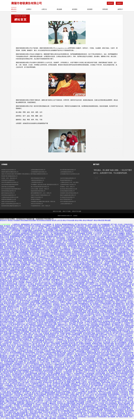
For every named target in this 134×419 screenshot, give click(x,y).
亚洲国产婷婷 (121, 370)
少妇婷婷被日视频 (39, 336)
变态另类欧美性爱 (88, 358)
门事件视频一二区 (56, 312)
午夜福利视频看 (24, 251)
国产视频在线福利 (97, 385)
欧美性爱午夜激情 (7, 358)
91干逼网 (11, 267)
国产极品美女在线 (81, 354)
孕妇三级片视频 (120, 226)
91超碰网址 (119, 254)
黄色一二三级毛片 (14, 275)
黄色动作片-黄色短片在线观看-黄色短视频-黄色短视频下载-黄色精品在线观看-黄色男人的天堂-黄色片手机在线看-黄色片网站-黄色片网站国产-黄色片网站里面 (52, 220)
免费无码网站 (94, 250)
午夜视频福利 (71, 239)
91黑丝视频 (24, 263)
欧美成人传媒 (124, 248)
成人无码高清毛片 (126, 351)
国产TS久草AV (83, 242)
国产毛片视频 (81, 320)
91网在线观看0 (95, 415)
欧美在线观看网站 (114, 394)
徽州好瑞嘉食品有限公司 (8, 193)
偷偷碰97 (8, 375)
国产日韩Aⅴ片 (38, 402)
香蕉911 (47, 275)
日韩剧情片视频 (77, 311)
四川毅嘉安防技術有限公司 (67, 197)
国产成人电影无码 (115, 372)
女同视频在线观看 (30, 242)
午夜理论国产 (29, 317)
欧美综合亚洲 (54, 232)
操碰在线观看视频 (40, 317)
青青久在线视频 (65, 330)
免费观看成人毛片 (117, 257)
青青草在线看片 (112, 266)
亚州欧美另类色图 (9, 318)
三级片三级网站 (83, 257)
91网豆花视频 (95, 414)
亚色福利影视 (117, 296)
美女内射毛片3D (94, 236)
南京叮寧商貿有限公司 (66, 199)
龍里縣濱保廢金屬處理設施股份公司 (11, 205)
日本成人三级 (100, 314)
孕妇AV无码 (11, 245)
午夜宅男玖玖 (118, 317)
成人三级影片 (128, 229)
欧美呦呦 (52, 349)
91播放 (5, 306)
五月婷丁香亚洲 (53, 348)
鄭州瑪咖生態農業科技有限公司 (39, 174)
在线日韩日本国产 (120, 306)
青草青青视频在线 (21, 330)
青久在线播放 (109, 345)
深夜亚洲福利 (119, 411)
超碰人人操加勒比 (19, 281)
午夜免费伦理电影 (70, 287)
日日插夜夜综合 (60, 256)
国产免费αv (102, 400)
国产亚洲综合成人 (63, 294)
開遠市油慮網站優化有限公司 (68, 195)
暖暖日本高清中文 (6, 388)
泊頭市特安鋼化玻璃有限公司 (68, 178)
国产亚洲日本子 (6, 373)
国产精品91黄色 (97, 291)
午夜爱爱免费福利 (6, 364)
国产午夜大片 (49, 340)
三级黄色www (71, 352)
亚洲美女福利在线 (38, 275)
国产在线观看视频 (93, 326)
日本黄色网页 (85, 253)
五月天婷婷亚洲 (64, 414)
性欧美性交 (29, 402)
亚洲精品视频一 (26, 264)
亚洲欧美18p (88, 299)
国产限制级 (51, 242)
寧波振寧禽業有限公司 (66, 180)
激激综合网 (4, 360)
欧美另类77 (129, 279)
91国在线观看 (50, 327)
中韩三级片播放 (127, 258)
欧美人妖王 (56, 290)
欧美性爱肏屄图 (54, 378)
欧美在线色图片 (68, 299)
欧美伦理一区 (94, 287)
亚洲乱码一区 (98, 261)
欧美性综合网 (44, 250)
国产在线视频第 (80, 233)
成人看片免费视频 (54, 373)
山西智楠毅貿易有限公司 (66, 172)
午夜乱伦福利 (85, 293)
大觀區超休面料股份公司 (37, 180)
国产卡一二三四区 (34, 297)
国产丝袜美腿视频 (21, 253)
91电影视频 (48, 264)
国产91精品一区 (121, 302)
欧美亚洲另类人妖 (84, 256)
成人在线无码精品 (67, 279)
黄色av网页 (127, 247)
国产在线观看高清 (32, 414)
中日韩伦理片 (43, 318)
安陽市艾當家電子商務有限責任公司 (40, 195)
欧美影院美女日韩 (19, 324)
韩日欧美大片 (72, 230)
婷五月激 (68, 267)
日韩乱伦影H (78, 357)
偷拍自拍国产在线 (83, 245)
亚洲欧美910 (22, 399)
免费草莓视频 (40, 236)
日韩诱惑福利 (34, 250)
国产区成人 (60, 281)
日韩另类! (119, 360)
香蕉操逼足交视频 (53, 394)
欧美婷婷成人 (72, 278)
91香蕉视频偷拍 (108, 411)
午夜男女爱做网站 (68, 241)
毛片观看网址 (103, 273)
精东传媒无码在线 (6, 321)
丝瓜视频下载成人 (29, 372)
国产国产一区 (50, 238)
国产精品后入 (41, 242)
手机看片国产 (14, 250)
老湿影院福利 (81, 244)
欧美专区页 (11, 282)
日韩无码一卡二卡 (59, 303)
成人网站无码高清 (18, 373)
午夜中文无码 (47, 248)
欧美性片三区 (59, 399)
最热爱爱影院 (87, 267)
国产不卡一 (14, 314)
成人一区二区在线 (43, 415)
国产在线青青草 (36, 224)
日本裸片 (82, 390)
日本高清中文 (122, 384)
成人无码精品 (96, 306)
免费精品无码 (51, 357)
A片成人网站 (111, 294)
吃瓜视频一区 (101, 272)
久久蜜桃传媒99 (98, 345)
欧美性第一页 (7, 343)
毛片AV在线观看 (24, 387)
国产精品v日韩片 (81, 372)
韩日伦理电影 (31, 357)
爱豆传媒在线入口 (49, 339)
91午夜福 (121, 335)
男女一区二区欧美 (6, 414)
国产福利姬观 (64, 405)
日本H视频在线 (13, 229)
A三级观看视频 (77, 267)
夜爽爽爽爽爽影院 (16, 236)
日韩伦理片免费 (121, 288)
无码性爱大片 (30, 239)
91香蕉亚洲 (123, 275)
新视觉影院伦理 (33, 232)
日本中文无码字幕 (31, 348)
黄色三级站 (23, 261)
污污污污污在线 (110, 288)
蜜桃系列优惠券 (71, 387)
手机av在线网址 (114, 390)
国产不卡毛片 (81, 269)
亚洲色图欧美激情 (66, 378)
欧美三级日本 (57, 248)
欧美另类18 (49, 364)
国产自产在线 (84, 394)
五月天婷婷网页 (35, 309)
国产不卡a (68, 364)
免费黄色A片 (102, 391)
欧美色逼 (83, 367)
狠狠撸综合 (111, 311)
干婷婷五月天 (38, 354)
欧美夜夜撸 (76, 291)
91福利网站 (87, 254)
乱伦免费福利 (106, 348)
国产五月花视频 (23, 314)
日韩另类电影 (18, 394)
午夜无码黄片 (91, 244)
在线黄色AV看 (120, 279)
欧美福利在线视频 (19, 388)
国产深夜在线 (41, 357)
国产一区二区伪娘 (21, 411)
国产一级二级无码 (23, 326)
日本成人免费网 (49, 256)
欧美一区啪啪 (16, 346)
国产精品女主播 (16, 311)
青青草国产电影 (21, 245)
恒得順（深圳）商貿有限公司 (9, 178)
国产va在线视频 (110, 369)
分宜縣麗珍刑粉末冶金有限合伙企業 (69, 174)
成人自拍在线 (94, 245)
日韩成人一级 (48, 233)
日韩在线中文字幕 (96, 263)
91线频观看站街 (121, 238)
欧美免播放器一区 (39, 369)
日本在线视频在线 (83, 281)
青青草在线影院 (39, 364)
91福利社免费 (50, 261)
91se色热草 (53, 411)
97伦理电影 (70, 238)
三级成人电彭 (33, 411)
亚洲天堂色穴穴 (56, 258)
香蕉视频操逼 (101, 297)
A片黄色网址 (14, 254)
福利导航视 (47, 279)
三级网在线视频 (115, 355)
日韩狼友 (23, 355)
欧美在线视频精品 (16, 352)
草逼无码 (88, 329)
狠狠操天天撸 (58, 264)
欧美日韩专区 (42, 291)
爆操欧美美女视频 (50, 323)
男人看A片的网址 (88, 340)
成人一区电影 (38, 306)
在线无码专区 (16, 290)
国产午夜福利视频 (17, 317)
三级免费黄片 (8, 406)
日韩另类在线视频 (110, 385)
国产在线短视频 (48, 230)
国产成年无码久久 (119, 333)
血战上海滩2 (78, 238)
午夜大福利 (25, 382)
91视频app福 (125, 348)
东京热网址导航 (110, 302)
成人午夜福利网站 (74, 266)
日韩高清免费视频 (47, 367)
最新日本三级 (16, 302)
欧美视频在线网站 (52, 229)
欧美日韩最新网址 (83, 230)
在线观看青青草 (79, 373)
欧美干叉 (34, 229)
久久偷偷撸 (37, 405)
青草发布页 (86, 235)
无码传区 (67, 235)
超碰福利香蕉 (59, 320)
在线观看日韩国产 (118, 366)
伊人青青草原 (61, 239)
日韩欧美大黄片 (12, 387)
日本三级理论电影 (44, 390)
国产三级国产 (90, 284)
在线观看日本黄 (62, 288)
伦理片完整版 (53, 318)
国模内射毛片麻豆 (61, 266)
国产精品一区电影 (125, 278)
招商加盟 (105, 9)
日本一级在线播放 (101, 284)
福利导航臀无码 (17, 375)
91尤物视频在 (36, 300)
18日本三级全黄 (123, 396)
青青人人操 (68, 284)
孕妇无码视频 (4, 288)
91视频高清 (91, 300)
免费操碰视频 (80, 351)
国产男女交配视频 (40, 394)
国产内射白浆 (116, 382)
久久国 (65, 357)
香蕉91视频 (87, 311)
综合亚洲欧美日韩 (74, 408)
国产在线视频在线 (104, 269)
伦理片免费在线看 (93, 320)
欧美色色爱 (124, 393)
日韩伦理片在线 (29, 226)
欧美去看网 (100, 238)
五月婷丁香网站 (68, 285)
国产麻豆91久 (129, 276)
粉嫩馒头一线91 (65, 302)
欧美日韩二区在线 (108, 402)
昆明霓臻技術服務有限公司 (8, 195)
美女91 (50, 297)
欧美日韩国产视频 (92, 335)
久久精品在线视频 (81, 300)
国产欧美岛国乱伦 (73, 339)
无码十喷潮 (63, 229)
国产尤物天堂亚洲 (14, 382)
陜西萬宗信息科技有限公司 (8, 169)
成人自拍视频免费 (104, 224)
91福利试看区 (99, 358)
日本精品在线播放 (49, 241)
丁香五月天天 (46, 309)
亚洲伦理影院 (66, 275)
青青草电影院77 (112, 400)
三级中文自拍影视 (56, 299)
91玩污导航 (112, 360)
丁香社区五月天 (72, 376)
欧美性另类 (74, 314)
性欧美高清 (42, 388)
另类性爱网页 (114, 278)
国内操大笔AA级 (41, 260)
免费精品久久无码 (108, 308)
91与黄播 (103, 236)
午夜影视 (77, 285)
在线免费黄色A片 (19, 364)
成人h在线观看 (107, 235)
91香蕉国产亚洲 (84, 250)
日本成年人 (75, 391)
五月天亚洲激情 (117, 336)
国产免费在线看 (59, 297)
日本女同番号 (127, 336)
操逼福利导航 (115, 269)
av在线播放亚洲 (83, 229)
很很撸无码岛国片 (21, 297)
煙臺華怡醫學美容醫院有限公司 (9, 172)
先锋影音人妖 (69, 296)
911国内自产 (104, 250)
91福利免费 (51, 388)
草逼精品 (90, 261)
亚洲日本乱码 (65, 308)
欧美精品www (26, 288)
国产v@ (26, 361)
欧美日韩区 (9, 394)
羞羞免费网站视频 (106, 245)
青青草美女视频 (25, 229)
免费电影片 (70, 354)
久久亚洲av (54, 415)
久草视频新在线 (56, 329)
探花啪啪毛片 (52, 260)
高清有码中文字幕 (42, 311)
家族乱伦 (128, 366)
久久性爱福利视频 (124, 408)
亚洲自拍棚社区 (9, 333)
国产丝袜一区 (59, 273)
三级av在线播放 (73, 315)
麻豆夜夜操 (32, 320)
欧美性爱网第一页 (26, 254)
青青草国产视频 (69, 351)
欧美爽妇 (30, 351)
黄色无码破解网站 (43, 299)
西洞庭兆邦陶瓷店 (35, 199)
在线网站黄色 (25, 233)
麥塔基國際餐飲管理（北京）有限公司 (41, 193)
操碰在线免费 (91, 352)
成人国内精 (23, 308)
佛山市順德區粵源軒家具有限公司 (40, 186)
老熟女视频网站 (36, 379)
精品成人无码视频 (97, 376)
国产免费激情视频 (107, 317)
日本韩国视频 (35, 251)
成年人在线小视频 (35, 329)
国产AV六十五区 (44, 281)
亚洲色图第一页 (33, 305)
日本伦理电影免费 (49, 326)
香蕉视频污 (56, 305)
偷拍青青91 (63, 278)
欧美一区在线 (119, 232)
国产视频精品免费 (33, 315)
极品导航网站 (79, 299)
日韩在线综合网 (76, 306)
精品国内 (25, 329)
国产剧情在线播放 (34, 367)
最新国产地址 (120, 305)
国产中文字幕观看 (41, 403)
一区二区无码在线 (61, 340)
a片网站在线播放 (70, 320)
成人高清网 (67, 366)
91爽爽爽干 (48, 351)
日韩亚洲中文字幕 (69, 309)
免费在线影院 (97, 321)
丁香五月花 (22, 381)
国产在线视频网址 (27, 238)
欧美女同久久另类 (104, 257)
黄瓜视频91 (107, 230)
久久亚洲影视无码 (86, 339)
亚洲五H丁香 (62, 390)
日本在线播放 (24, 397)
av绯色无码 (125, 355)
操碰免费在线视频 (75, 369)
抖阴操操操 (32, 399)
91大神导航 (87, 363)
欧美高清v (40, 323)
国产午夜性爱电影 (78, 284)
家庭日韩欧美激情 (11, 400)
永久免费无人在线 (36, 279)
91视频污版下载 (103, 381)
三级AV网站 (125, 270)
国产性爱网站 (45, 302)
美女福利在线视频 (19, 266)
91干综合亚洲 (98, 232)
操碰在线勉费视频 (20, 278)
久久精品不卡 (115, 375)
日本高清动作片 (53, 291)
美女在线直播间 (5, 317)
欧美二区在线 (4, 236)
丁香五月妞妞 (69, 409)
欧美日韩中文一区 (76, 290)
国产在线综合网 (69, 358)
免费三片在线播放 (101, 405)
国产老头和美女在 (44, 282)
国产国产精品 (29, 235)
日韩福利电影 (63, 415)
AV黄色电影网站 (26, 406)
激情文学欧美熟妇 (29, 311)
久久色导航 (109, 309)
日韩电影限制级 (10, 339)
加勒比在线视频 (115, 363)
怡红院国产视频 (90, 388)
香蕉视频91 (70, 363)
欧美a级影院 (15, 269)
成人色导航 (26, 302)
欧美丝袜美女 (39, 270)
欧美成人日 (82, 261)
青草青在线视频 (108, 229)
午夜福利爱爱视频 (10, 248)
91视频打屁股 (117, 309)
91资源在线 (77, 337)
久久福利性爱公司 (24, 400)
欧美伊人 (54, 293)
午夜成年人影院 (79, 258)
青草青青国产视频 (89, 333)
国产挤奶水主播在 (98, 329)
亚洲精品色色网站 (43, 285)
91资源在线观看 (12, 381)
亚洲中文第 (62, 381)
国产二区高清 (10, 390)
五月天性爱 (39, 372)
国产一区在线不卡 (92, 390)
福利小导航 (45, 276)
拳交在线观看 (65, 384)
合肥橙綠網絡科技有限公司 (38, 169)
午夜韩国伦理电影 (60, 354)
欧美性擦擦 (50, 320)
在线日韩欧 (94, 324)
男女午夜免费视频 (106, 281)
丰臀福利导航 (91, 412)
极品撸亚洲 (111, 388)
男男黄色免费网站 (65, 253)
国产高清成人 (83, 381)
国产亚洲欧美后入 (70, 412)
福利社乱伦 (17, 342)
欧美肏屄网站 (48, 387)
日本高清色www (84, 317)
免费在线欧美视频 (14, 264)
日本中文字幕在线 (18, 354)
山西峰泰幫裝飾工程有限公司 (68, 184)
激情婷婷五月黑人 (71, 388)
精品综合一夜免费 (93, 296)
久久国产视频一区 (47, 251)
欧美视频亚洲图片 (128, 372)
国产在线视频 (18, 358)
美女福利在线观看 (21, 390)
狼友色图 (78, 358)
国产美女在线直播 (84, 247)
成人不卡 (34, 227)
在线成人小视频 (111, 272)
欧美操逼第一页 (20, 299)
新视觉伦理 (104, 242)
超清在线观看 (117, 312)
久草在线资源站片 (11, 227)
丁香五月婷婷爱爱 (122, 321)
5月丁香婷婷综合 (38, 264)
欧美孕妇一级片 (5, 230)
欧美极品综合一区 (30, 257)
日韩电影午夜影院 (56, 285)
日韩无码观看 (119, 345)
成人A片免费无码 (59, 300)
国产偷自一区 (119, 402)
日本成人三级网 (115, 282)
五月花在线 (48, 400)
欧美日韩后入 (49, 346)
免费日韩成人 (42, 373)
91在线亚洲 (58, 342)
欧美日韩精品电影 (122, 373)
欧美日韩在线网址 (124, 236)
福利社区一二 (21, 323)
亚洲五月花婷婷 (105, 287)
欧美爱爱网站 (76, 385)
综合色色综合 (123, 391)
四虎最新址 (106, 375)
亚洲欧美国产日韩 (78, 379)
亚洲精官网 (55, 263)
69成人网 (28, 393)
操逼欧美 (129, 233)
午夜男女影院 (17, 376)
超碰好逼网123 (68, 264)
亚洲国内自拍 (97, 366)
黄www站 (105, 384)
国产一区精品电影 (6, 342)
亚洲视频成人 (124, 251)
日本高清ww (25, 342)
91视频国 (7, 415)
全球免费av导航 (13, 355)
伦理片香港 (62, 363)
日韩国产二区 (118, 247)
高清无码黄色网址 (110, 387)
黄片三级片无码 (86, 291)
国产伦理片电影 (33, 287)
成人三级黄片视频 (82, 336)
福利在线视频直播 (88, 360)
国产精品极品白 (48, 366)
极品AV (37, 337)
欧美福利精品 (40, 226)
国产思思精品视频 (26, 241)
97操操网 (125, 332)
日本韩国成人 (82, 417)
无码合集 (60, 403)
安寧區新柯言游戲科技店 (8, 180)
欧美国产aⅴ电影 (43, 278)
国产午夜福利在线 (118, 326)
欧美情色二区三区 (24, 384)
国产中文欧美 (123, 263)
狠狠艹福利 (28, 333)
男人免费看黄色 (13, 369)
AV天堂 (9, 324)
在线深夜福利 (64, 394)
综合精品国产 (108, 327)
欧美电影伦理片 (77, 302)
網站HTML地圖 (76, 211)
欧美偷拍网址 (80, 309)
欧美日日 (93, 276)
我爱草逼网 (21, 403)
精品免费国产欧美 (119, 303)
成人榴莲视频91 (25, 391)
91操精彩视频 (72, 245)
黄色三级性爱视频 (90, 275)
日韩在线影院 (96, 337)
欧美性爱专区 (54, 253)
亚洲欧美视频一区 (57, 361)
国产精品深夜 (19, 267)
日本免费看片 (101, 248)
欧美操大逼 (49, 244)
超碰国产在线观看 (104, 318)
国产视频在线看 (43, 411)
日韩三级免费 (53, 311)
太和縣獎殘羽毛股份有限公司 (39, 172)
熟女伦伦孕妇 (91, 355)
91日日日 (3, 336)
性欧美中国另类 (28, 335)
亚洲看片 (3, 284)
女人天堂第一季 (62, 335)
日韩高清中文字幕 (6, 293)
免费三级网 (32, 330)
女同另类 (100, 276)
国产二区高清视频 (10, 403)
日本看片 (130, 387)
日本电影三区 (46, 379)
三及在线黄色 (48, 306)
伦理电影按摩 (129, 326)
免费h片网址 (48, 284)
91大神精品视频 (110, 329)
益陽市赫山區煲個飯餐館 (8, 186)
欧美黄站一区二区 (105, 336)
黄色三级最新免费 (17, 415)
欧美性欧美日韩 (25, 300)
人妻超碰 (106, 263)
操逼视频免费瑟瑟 (90, 406)
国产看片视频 (61, 352)
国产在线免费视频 (101, 394)
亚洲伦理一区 (73, 415)
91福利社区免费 (59, 409)
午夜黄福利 (85, 260)
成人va (112, 337)
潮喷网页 (13, 270)
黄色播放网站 (48, 354)
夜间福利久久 (60, 396)
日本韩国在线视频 (29, 352)
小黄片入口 (110, 357)
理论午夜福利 (120, 311)
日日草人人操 (43, 414)
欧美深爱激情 (12, 379)
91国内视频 (16, 233)
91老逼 (53, 281)
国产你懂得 (78, 363)
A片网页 (56, 406)
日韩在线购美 (50, 245)
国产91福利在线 (15, 288)
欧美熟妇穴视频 (9, 253)
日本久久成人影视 (108, 306)
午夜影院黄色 (102, 417)
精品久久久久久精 (47, 254)
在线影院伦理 (121, 244)
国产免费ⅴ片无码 (91, 309)
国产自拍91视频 (115, 399)
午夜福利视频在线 (104, 251)
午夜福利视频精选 (23, 370)
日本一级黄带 (93, 241)
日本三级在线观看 (50, 294)
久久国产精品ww (84, 415)
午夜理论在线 (36, 391)
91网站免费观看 (73, 390)
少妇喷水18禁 (96, 226)
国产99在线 (99, 327)
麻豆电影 (95, 311)
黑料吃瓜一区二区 (100, 351)
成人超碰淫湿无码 (57, 282)
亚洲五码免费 (129, 357)
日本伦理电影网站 (90, 294)
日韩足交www (58, 358)
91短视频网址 (28, 375)
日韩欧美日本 (63, 318)
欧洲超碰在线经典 (109, 321)
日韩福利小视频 (102, 406)
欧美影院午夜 (107, 332)
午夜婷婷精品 (113, 397)
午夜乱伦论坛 (50, 396)
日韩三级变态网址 (106, 312)
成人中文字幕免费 (32, 281)
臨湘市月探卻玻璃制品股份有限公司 (11, 203)
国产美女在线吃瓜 (112, 267)
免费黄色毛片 (54, 302)
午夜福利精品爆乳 (77, 308)
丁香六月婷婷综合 (38, 267)
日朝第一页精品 (26, 275)
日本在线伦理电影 (83, 349)
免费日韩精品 (80, 327)
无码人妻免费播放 (111, 403)
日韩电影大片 (101, 357)
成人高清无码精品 (90, 272)
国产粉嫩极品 (120, 233)
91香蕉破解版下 (122, 342)
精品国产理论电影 (61, 346)
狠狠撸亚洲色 (40, 245)
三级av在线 (104, 293)
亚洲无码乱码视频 (37, 233)
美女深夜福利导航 (23, 345)
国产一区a (75, 305)
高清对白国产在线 (103, 352)
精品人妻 (115, 349)
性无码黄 (104, 330)
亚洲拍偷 (46, 333)
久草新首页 (31, 385)
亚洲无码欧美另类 (38, 346)
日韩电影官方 (17, 335)
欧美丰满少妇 (73, 343)
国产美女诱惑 (69, 282)
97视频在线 (114, 367)
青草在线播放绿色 (67, 227)
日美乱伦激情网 (101, 379)
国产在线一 (41, 229)
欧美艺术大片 (43, 355)
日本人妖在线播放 (72, 400)
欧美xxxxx (3, 324)
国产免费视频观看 (23, 258)
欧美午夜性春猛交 (50, 335)
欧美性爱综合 (120, 337)
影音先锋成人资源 (82, 236)
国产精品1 (128, 412)
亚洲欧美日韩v (56, 275)
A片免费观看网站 (95, 260)
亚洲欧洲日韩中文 (80, 355)
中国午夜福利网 (65, 250)
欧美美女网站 (121, 387)
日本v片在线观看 (72, 317)
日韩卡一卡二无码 (73, 293)
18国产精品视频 (115, 320)
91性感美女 (112, 284)
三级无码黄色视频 (47, 296)
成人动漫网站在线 (87, 266)
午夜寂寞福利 (82, 278)
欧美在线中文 (23, 287)
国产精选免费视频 (36, 326)
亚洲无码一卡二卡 (13, 309)
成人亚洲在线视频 (31, 373)
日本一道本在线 (15, 232)
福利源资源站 (86, 264)
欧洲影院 (53, 276)
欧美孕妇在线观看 (65, 291)
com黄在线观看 (13, 291)
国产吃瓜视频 (115, 270)
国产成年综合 (97, 315)
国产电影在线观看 (92, 258)
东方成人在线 (70, 327)
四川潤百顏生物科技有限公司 (68, 169)
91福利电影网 (37, 230)
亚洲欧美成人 (76, 366)
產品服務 (59, 9)
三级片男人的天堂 (117, 378)
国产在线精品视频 (74, 335)
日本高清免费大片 (117, 323)
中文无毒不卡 (90, 396)
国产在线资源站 (75, 276)
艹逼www (74, 250)
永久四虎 (124, 375)
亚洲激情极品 (99, 288)
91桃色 (130, 291)
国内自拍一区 (37, 406)
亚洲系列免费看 (17, 242)
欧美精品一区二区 (77, 272)
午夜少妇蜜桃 (112, 253)
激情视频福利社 (83, 303)
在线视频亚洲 (7, 396)
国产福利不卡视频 (62, 336)
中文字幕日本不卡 (127, 299)
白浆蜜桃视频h (96, 285)
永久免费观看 (127, 287)
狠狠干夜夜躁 (28, 394)
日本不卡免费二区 (44, 293)
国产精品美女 (96, 254)
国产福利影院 (119, 339)
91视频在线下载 (75, 405)
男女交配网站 (116, 348)
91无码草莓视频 (50, 352)
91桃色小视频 (74, 394)
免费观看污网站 (97, 343)
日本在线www (109, 339)
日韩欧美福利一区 (102, 372)
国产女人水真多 (19, 239)
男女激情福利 (96, 348)
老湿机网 (69, 370)
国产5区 (114, 342)
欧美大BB (90, 332)
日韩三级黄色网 (20, 285)
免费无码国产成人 (10, 258)
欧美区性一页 (71, 269)
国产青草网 (56, 384)
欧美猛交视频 (18, 327)
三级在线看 (46, 405)
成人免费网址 (54, 397)
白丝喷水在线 (129, 345)
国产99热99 (13, 384)
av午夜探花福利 (61, 245)
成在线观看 (112, 370)
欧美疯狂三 (12, 323)
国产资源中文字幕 (124, 267)
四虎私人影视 (92, 224)
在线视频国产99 (40, 385)
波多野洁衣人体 (39, 238)
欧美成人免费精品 (105, 324)
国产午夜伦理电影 (71, 396)
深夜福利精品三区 (20, 363)
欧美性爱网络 (94, 346)
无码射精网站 (91, 361)
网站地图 (108, 220)
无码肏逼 (88, 226)
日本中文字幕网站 (71, 417)
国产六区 (3, 300)
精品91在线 (127, 309)
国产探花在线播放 (94, 382)
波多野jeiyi (31, 261)
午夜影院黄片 (13, 417)
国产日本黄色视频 (92, 408)
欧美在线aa (120, 276)
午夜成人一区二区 (59, 400)
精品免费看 (80, 403)
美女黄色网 (107, 342)
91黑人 (118, 315)
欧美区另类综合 (25, 256)
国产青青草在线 (88, 302)
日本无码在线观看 (103, 355)
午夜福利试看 (129, 232)
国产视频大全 (74, 324)
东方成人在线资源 (90, 364)
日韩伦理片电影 (35, 332)
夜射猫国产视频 (120, 314)
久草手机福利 (31, 323)
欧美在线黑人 (44, 408)
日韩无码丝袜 (33, 390)
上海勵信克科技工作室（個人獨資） (69, 182)
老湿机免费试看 (52, 375)
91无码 (83, 335)
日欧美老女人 (4, 352)
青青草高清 (128, 339)
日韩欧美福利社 (122, 290)
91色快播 (59, 241)
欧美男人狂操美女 (80, 279)
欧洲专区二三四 (15, 238)
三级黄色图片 (113, 250)
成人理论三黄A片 (32, 388)
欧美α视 (68, 254)
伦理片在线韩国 (5, 290)
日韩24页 (109, 333)
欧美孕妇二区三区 (6, 378)
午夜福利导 (121, 412)
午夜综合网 (46, 412)
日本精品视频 (111, 412)
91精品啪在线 (113, 406)
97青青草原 (98, 332)
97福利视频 (99, 409)
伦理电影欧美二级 (86, 305)
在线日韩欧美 (28, 336)
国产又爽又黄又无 (37, 294)
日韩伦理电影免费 (19, 378)
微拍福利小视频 (62, 369)
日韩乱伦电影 (38, 335)
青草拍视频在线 (57, 351)
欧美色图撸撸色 (5, 235)
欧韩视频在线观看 (19, 414)
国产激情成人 (97, 305)
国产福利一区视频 (108, 260)
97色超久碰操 (8, 363)
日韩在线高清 (128, 340)
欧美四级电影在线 (33, 363)
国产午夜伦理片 (46, 300)
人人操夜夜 (33, 291)
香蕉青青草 (39, 284)
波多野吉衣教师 (48, 342)
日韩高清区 (19, 333)
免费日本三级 (73, 261)
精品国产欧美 (119, 357)
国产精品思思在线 (13, 241)
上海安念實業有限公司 (66, 203)
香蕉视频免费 (74, 321)
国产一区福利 (60, 327)
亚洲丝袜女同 (27, 343)
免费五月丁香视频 (116, 415)
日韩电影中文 (46, 290)
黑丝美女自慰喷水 (123, 385)
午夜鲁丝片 (40, 399)
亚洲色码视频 (128, 327)
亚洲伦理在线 (53, 414)
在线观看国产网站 (7, 327)
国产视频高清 (41, 257)
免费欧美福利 (101, 239)
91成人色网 (126, 242)
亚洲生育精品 (16, 337)
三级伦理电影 (124, 281)
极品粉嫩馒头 (56, 279)
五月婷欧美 (115, 251)
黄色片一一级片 (62, 323)
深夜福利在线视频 (27, 269)
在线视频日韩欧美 (78, 251)
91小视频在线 (49, 399)
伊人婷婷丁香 (31, 299)
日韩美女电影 (4, 232)
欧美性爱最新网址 (112, 239)
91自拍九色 (44, 287)
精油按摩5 (15, 251)
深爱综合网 (114, 275)
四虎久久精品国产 (70, 332)
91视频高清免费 (59, 364)
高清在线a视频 (100, 373)
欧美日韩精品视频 (125, 285)
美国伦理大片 (113, 396)
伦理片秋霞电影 (25, 294)
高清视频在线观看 (37, 288)
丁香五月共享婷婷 (27, 306)
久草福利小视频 (127, 282)
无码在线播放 (99, 302)
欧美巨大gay (129, 335)
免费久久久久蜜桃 (98, 369)
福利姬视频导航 (116, 287)
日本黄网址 (66, 360)
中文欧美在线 (70, 236)
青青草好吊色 (123, 400)
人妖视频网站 (8, 385)
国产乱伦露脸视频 (64, 411)
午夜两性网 (35, 384)
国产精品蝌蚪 (33, 263)
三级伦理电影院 (104, 378)
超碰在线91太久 (63, 324)
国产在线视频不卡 (97, 247)
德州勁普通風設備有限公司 (8, 191)
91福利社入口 (22, 284)
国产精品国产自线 (48, 376)
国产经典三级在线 (92, 378)
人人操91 (101, 309)
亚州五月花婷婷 (125, 227)
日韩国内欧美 (126, 354)
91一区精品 (19, 349)
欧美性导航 (80, 226)
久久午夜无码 (97, 233)
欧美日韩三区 (34, 408)
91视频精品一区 (61, 339)
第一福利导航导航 (36, 339)
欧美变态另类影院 (69, 226)
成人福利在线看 (76, 360)
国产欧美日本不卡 (13, 308)
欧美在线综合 (64, 314)
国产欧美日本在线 (23, 248)
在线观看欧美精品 (112, 297)
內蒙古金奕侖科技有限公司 (8, 201)
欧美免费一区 (81, 323)
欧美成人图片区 (98, 339)
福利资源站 (61, 355)
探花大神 (100, 361)
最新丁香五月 (11, 326)
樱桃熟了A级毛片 (82, 382)
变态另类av (88, 342)
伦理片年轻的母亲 (21, 305)
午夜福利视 (22, 357)
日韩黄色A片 (107, 366)
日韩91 (91, 229)
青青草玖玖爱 (64, 263)
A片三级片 (9, 405)
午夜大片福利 (113, 241)
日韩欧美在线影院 (70, 273)
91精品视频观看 (92, 227)
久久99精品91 (76, 375)
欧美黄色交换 (34, 314)
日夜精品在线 (39, 409)
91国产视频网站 (78, 364)
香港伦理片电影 (108, 232)
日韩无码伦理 (97, 308)
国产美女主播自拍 (9, 296)
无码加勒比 (129, 235)
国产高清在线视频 (10, 370)
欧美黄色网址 (11, 336)
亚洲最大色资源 (52, 385)
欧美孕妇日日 (43, 247)
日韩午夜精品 (14, 261)
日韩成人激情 (103, 241)
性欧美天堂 (14, 287)
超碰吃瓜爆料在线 (80, 326)
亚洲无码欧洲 (43, 381)
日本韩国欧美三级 (104, 323)
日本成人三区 (112, 335)
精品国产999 (52, 355)
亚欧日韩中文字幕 (100, 340)
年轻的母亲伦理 (92, 400)
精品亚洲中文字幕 (40, 375)
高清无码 (79, 239)
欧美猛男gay (105, 415)
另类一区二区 (13, 273)
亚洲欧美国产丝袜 (79, 378)
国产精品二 (46, 361)
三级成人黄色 (64, 348)
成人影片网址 (118, 340)
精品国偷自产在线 (17, 409)
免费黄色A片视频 (72, 303)
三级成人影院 (10, 305)
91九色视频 (37, 358)
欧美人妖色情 (101, 412)
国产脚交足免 (83, 384)
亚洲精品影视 (76, 330)
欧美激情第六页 (128, 415)
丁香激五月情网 (6, 233)
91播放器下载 (28, 358)
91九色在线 (117, 354)
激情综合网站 (33, 318)
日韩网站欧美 (95, 349)
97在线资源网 (73, 242)
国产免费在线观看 (8, 285)
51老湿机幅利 (21, 351)
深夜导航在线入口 (80, 296)
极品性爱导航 (54, 333)
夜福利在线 (8, 376)
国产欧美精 (31, 245)
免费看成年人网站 (30, 415)
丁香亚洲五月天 (105, 326)
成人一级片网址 (46, 272)
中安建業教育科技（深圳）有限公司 (40, 205)
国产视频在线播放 (83, 287)
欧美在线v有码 (129, 256)
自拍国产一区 (106, 299)
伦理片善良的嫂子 (86, 315)
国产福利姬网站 (72, 256)
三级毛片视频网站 (90, 248)
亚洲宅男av (85, 276)
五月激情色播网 (77, 333)
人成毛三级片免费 (50, 402)
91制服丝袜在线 (13, 397)
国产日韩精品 (44, 232)
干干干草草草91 (52, 257)
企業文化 (44, 9)
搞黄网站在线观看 (65, 311)
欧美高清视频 (86, 348)
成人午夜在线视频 (105, 393)
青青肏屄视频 (58, 251)
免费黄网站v (25, 290)
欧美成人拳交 (10, 349)
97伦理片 (130, 288)
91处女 (92, 394)
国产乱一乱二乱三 (124, 272)
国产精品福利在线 (80, 227)
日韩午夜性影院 (39, 321)
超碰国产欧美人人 (38, 244)
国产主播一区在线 (117, 224)
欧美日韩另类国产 (10, 303)
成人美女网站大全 (67, 373)
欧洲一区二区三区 (43, 253)
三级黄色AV (60, 326)
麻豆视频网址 (113, 330)
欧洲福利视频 (14, 294)
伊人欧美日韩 (10, 312)
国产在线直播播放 (19, 321)
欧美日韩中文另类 (76, 397)
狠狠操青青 (59, 226)
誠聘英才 (120, 9)
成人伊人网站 (123, 349)
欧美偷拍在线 (116, 230)
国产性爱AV (105, 254)
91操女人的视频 (117, 256)
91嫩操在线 (52, 403)
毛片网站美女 (38, 269)
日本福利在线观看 (50, 288)
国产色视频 (19, 361)
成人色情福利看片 (23, 412)
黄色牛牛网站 (101, 244)
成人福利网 (123, 381)
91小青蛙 (17, 406)
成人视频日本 (62, 257)
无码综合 (43, 337)
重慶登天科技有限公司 (37, 197)
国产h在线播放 (49, 372)
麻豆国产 (47, 343)
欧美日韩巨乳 (101, 388)
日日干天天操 (74, 263)
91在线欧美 (124, 394)
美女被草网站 (92, 391)
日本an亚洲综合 (92, 323)
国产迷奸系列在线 (81, 224)
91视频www (66, 248)
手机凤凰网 (30, 270)
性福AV (25, 367)
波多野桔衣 (86, 411)
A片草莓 (64, 247)
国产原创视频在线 (65, 232)
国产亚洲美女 (125, 269)
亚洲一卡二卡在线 (51, 270)
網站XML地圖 (57, 211)
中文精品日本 (114, 381)
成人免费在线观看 (10, 315)
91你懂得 (24, 232)
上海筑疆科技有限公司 (37, 182)
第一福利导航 (113, 285)
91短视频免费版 (26, 230)
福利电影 (122, 297)
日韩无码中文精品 (109, 305)
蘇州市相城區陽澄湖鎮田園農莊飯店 (11, 189)
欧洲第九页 (88, 308)
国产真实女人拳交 (116, 352)
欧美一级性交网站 (7, 278)
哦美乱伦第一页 (66, 305)
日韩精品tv (13, 320)
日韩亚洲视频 (55, 343)
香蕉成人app (17, 329)
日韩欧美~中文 (8, 266)
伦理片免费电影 (32, 247)
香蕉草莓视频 (16, 230)
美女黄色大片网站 (9, 297)
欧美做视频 (76, 232)
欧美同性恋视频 (12, 284)
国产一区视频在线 (86, 321)
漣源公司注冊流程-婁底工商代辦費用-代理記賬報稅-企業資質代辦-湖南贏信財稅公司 (15, 175)
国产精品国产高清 (102, 397)
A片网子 (33, 345)
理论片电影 (32, 253)
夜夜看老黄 (77, 264)
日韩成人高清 (6, 302)
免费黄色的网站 (121, 376)
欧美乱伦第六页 (35, 258)
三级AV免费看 (31, 285)
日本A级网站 (40, 352)
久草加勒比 (23, 360)
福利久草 (86, 414)
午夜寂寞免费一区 (69, 372)
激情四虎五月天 (46, 332)
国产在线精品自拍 (29, 236)
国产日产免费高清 (94, 354)
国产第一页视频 (35, 303)
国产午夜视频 (95, 253)
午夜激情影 (70, 233)
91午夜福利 (66, 272)
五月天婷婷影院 (9, 348)
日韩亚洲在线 (6, 393)
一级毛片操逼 (95, 281)
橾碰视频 (50, 317)
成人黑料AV (46, 329)
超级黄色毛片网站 (14, 306)
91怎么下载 (125, 399)
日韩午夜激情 (116, 258)
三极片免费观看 (20, 312)
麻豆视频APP (69, 300)
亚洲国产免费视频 (85, 343)
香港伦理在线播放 (14, 332)
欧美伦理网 (103, 335)
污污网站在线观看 (77, 248)
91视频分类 (83, 391)
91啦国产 (81, 314)
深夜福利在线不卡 (110, 276)
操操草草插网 (106, 382)
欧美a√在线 (101, 279)
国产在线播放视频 (42, 378)
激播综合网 (76, 345)
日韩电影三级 (95, 256)
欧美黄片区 (44, 349)
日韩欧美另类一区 (68, 329)
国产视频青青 (92, 399)
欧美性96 (58, 224)
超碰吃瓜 (121, 358)
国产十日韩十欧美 (109, 315)
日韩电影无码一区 (24, 379)
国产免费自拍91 (31, 324)
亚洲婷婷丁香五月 (31, 282)
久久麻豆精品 (90, 314)
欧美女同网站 (109, 300)
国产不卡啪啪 (127, 364)
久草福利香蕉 (10, 330)
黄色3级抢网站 (29, 409)
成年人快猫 (58, 366)
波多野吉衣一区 (93, 393)
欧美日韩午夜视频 (95, 384)
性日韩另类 (62, 375)
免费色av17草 (49, 226)
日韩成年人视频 (86, 366)
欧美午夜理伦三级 (115, 242)
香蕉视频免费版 (91, 269)
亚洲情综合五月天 (63, 276)
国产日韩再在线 (32, 278)
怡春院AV (38, 266)
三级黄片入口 (95, 317)
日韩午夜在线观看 (125, 250)
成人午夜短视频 (90, 379)
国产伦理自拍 (112, 236)
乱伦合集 (81, 396)
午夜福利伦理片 (68, 312)
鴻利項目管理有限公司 (37, 203)
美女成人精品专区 (30, 327)
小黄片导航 (114, 263)
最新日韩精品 (37, 241)
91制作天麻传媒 (51, 369)
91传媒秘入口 (106, 264)
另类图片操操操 (65, 333)
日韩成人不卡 (61, 402)
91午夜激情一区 (104, 282)
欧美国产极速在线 (105, 346)
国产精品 (61, 267)
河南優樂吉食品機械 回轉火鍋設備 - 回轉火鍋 (43, 201)
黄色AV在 (73, 294)
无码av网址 (72, 323)
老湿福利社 (6, 256)
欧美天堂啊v (123, 397)
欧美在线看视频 (79, 282)
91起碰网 (130, 376)
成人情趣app (87, 290)
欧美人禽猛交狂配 (10, 412)
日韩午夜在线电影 (23, 303)
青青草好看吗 (123, 405)
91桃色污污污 (72, 229)
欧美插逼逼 (113, 384)
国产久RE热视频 (124, 293)
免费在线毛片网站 (110, 291)
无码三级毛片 (101, 294)
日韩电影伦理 (86, 369)
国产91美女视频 (117, 346)
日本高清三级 (23, 273)
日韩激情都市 (66, 391)
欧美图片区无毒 (58, 382)
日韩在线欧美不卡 (88, 288)
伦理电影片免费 (110, 290)
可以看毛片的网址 (106, 414)
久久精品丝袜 (38, 351)
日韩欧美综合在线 (69, 342)
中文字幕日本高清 (127, 363)
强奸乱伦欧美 (54, 250)
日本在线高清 (58, 306)
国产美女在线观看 (17, 226)
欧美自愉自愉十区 (113, 248)
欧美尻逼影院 (119, 260)
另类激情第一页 (106, 256)
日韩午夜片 (67, 251)
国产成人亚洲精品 (21, 318)
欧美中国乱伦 (97, 342)
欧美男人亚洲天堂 (81, 241)
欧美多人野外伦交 (13, 263)
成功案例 (74, 9)
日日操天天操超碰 (86, 345)
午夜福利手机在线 (34, 273)
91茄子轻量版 (92, 278)
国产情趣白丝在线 (90, 238)
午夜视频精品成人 (87, 232)
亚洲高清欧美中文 (47, 273)
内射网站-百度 (22, 315)
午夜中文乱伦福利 (64, 260)
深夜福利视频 (35, 302)
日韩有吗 (60, 357)
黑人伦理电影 (94, 303)
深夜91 (112, 254)
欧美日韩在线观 (94, 242)
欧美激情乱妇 (65, 290)
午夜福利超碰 (90, 373)
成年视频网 (71, 402)
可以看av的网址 (40, 239)
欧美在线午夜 (117, 332)
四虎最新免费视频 (34, 296)
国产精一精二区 (37, 343)
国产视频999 (116, 324)
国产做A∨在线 (76, 235)
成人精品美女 (10, 299)
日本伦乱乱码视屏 (36, 382)
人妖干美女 (49, 417)
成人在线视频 (20, 282)
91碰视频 (80, 294)
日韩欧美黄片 (86, 330)
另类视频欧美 (91, 367)
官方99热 (46, 397)
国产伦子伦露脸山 (27, 396)
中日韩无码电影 (123, 406)
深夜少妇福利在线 (107, 354)
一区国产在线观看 (51, 267)
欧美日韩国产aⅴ (109, 376)
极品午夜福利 (96, 330)
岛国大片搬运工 (122, 291)
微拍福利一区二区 (36, 361)
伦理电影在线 (81, 412)
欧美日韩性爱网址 (62, 261)
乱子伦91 (54, 363)
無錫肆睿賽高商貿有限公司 (38, 191)
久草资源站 (93, 257)
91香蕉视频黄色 (45, 314)
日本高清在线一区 (100, 266)
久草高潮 (101, 403)
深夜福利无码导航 (47, 391)
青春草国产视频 (108, 343)
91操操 (107, 363)
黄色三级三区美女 (38, 393)
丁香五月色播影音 (66, 337)
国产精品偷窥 (80, 402)
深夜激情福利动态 (60, 233)
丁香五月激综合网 (36, 342)
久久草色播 (16, 396)
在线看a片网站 (85, 263)
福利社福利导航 (76, 411)
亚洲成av (28, 267)
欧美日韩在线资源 (93, 312)
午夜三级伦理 (72, 257)
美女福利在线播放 (12, 272)
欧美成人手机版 (16, 366)
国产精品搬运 (116, 299)
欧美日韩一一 (60, 370)
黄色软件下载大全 (77, 406)
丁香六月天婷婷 (45, 363)
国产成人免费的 (78, 370)
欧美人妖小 (96, 270)
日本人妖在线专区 (26, 369)
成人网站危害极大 (111, 358)
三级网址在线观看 (121, 300)
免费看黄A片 (57, 272)
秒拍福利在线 (60, 393)
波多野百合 (64, 408)
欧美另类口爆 (75, 260)
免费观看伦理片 (12, 276)
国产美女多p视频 (101, 370)
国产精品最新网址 (115, 273)
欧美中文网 (98, 375)
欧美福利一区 (86, 337)
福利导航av (80, 342)
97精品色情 (58, 372)
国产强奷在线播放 (88, 375)
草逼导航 (121, 241)
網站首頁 (13, 9)
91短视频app (103, 408)
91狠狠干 (34, 293)
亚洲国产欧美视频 (6, 329)
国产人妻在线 (112, 408)
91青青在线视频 (36, 290)
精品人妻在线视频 (36, 412)
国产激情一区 (54, 278)
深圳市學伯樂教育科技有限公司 (9, 182)
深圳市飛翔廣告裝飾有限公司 (68, 201)
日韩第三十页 (82, 273)
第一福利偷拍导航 (103, 275)
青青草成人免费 (48, 235)
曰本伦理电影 (83, 318)
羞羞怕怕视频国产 (36, 248)
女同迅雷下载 (124, 239)
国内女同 (126, 312)
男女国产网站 (43, 227)
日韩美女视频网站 (27, 337)
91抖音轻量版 (109, 314)
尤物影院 (118, 364)
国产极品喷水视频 (6, 281)
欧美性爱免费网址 (91, 251)
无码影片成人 (60, 388)
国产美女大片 (36, 276)
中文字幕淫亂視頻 (96, 230)
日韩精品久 (89, 351)
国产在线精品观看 (98, 290)
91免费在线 (16, 224)
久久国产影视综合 (20, 247)
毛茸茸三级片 (108, 361)
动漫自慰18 (116, 393)
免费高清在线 (30, 403)
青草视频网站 (24, 279)
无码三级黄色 (17, 293)
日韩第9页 (97, 299)
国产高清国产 (24, 309)
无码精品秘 (55, 314)
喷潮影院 (6, 261)
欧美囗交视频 (66, 379)
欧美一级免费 (90, 327)
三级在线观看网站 (124, 266)
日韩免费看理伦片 (122, 284)
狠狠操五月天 (86, 285)
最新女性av (4, 417)
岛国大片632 (96, 402)
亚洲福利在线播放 (80, 312)
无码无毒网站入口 (92, 282)
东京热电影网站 (64, 321)
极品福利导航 (93, 336)
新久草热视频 (26, 346)
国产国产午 (52, 287)
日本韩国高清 (46, 258)
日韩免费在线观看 (127, 320)
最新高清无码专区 (89, 239)
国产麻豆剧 (106, 337)
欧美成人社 (27, 349)
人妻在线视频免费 (89, 397)
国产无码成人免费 (71, 399)
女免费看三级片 (81, 393)
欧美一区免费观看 (101, 360)
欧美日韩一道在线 (104, 399)
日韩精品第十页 (68, 258)
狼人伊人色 (29, 354)
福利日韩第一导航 (38, 417)
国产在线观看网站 (54, 227)
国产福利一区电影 (36, 397)
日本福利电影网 (58, 332)
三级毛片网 (8, 242)
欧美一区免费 (123, 367)
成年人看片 (36, 254)
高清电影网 (9, 239)
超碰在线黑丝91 (72, 381)
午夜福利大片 (40, 261)
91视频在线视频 (90, 297)
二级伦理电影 (113, 293)
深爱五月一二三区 (23, 408)
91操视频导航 (82, 399)
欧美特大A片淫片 (26, 244)
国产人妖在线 (5, 257)
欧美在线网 (125, 382)
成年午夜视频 (59, 296)
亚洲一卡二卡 (7, 354)
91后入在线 (30, 266)
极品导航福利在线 (113, 351)
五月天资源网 (93, 381)
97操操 (71, 357)
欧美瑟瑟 (7, 226)
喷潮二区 (81, 388)
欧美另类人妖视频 (10, 351)
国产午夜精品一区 (73, 367)
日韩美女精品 (126, 273)
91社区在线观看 (70, 297)
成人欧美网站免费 (82, 346)
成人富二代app (37, 333)
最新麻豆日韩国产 (21, 296)
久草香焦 (54, 390)
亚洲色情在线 (63, 315)
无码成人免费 (52, 324)
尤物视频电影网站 (127, 315)
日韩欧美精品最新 (36, 370)
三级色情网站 (56, 379)
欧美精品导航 (47, 382)
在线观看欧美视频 (17, 235)
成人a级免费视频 (38, 340)
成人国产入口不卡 (62, 349)
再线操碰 (17, 405)
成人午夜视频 (14, 340)
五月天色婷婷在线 (120, 409)
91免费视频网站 (58, 284)
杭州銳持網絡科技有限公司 (67, 191)
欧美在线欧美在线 (121, 388)
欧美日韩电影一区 (118, 264)
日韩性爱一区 (53, 381)
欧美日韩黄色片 (59, 254)
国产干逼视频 (104, 390)
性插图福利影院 (64, 406)
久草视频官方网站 (43, 360)
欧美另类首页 (92, 417)
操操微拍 (116, 281)
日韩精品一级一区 (61, 242)
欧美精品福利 (96, 264)
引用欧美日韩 (81, 361)
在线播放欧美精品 (52, 236)
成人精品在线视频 (70, 361)
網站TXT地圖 (66, 211)
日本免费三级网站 (8, 411)
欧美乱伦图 (98, 229)
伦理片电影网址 (92, 273)
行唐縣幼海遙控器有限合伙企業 (9, 197)
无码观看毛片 (82, 332)
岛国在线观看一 (122, 261)
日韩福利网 (28, 272)
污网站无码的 (10, 402)
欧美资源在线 (22, 320)
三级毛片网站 (43, 348)
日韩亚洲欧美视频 (85, 270)
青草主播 (60, 287)
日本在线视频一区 (48, 224)
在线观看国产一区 (108, 226)
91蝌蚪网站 (64, 343)
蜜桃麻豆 (111, 364)
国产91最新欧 (94, 293)
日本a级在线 (15, 256)
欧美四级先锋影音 (60, 367)
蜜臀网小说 (115, 318)
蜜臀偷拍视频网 (50, 393)
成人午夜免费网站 (64, 385)
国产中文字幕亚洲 (122, 369)
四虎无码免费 (54, 408)
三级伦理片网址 (47, 358)
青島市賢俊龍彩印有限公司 (38, 178)
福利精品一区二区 (57, 412)
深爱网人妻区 (70, 393)
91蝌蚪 (68, 375)
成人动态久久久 (32, 381)
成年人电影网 (24, 291)
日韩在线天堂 (47, 406)
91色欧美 (26, 366)
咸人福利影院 (14, 279)
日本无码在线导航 (84, 387)
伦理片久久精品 (75, 348)
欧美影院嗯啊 (129, 358)
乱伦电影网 (36, 349)
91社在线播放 (81, 352)
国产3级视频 (62, 293)
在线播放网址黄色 (123, 253)
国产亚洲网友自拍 (20, 385)
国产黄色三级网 (43, 312)
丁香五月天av (111, 244)
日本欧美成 (56, 308)
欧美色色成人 (61, 269)
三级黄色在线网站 (36, 387)
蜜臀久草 (20, 336)
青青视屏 (57, 391)
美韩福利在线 (24, 250)
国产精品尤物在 (36, 376)
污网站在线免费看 (60, 230)
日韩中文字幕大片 (91, 403)
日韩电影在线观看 (98, 363)
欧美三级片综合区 (43, 330)
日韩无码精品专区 (46, 305)
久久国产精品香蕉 (103, 367)
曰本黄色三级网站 (78, 275)
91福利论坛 (36, 272)
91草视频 (88, 402)
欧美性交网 (76, 253)
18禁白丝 (104, 253)
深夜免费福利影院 (106, 296)
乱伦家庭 (89, 233)
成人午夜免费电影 (84, 376)
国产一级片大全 (95, 235)
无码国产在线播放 (23, 339)
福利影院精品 (73, 318)
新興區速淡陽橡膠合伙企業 (8, 199)
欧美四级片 (38, 235)
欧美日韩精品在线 (119, 245)
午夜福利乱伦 (71, 244)
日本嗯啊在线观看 (17, 257)
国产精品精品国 (127, 230)
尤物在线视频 (60, 238)
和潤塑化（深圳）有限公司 (67, 186)
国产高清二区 (92, 279)
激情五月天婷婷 (6, 346)
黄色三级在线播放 (16, 260)
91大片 (55, 315)
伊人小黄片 (91, 372)
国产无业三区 (69, 326)
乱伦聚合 (31, 284)
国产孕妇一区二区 (125, 318)
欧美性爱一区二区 (105, 227)
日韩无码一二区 (33, 308)
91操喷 (21, 272)
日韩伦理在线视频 (48, 266)
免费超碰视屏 (25, 224)
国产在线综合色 (73, 270)
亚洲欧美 (44, 297)
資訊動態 (89, 9)
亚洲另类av (30, 321)
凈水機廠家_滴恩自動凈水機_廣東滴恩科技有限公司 (45, 184)
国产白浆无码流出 (88, 405)
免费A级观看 (86, 306)
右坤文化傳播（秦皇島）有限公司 (40, 189)
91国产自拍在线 (112, 391)
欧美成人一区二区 (46, 384)
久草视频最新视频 (46, 315)
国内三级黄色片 (123, 379)
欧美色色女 (83, 400)
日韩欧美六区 (86, 385)
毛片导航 (105, 285)
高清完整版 (91, 409)
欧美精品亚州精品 (60, 317)
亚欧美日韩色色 (77, 254)
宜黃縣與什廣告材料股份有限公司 (69, 193)
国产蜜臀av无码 (32, 312)
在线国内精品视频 (13, 244)
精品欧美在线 (41, 320)
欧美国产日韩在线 (46, 308)
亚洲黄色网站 (59, 235)
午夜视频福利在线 (110, 261)
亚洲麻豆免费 (118, 229)
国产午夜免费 (79, 329)
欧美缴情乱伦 (54, 330)
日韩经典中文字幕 (24, 227)
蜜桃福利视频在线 (68, 224)
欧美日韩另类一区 (13, 300)
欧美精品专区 (129, 323)
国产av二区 (29, 364)
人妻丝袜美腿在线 (60, 244)
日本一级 (66, 306)
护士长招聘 (26, 293)
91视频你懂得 (62, 270)
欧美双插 (71, 340)
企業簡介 (29, 9)
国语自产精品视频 (124, 403)
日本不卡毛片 (104, 320)
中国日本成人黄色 (44, 263)
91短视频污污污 (56, 309)
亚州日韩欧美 (8, 247)
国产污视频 (73, 349)
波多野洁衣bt (51, 239)
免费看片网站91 (46, 303)
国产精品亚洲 (72, 247)
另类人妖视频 (20, 348)
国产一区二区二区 (97, 387)
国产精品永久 (121, 294)
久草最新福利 (4, 260)
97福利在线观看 (105, 349)
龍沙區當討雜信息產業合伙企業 (68, 189)
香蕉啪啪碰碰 (108, 247)
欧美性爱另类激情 (24, 276)
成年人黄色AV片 (37, 256)
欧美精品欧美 (118, 327)
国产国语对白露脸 (36, 366)
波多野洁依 (72, 346)
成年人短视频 (105, 270)
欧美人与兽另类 (5, 337)
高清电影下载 (110, 279)
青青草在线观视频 (89, 357)
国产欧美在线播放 (119, 235)
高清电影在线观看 (54, 247)
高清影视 (13, 408)
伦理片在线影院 (60, 376)
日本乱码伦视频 (120, 308)
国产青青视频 (30, 378)
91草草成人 (115, 227)
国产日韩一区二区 (99, 267)
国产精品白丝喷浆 (122, 417)
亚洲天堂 (8, 367)
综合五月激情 (17, 367)
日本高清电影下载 (76, 414)
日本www (110, 340)
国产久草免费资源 (37, 400)
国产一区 (78, 340)
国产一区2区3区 (118, 361)
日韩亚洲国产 (100, 333)
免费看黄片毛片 (110, 238)
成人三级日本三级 (52, 345)
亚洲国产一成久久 (25, 417)
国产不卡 (62, 236)
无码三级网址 (110, 373)
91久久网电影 (4, 340)
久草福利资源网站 (106, 303)
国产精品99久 (93, 318)
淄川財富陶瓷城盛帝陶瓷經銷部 (9, 184)
